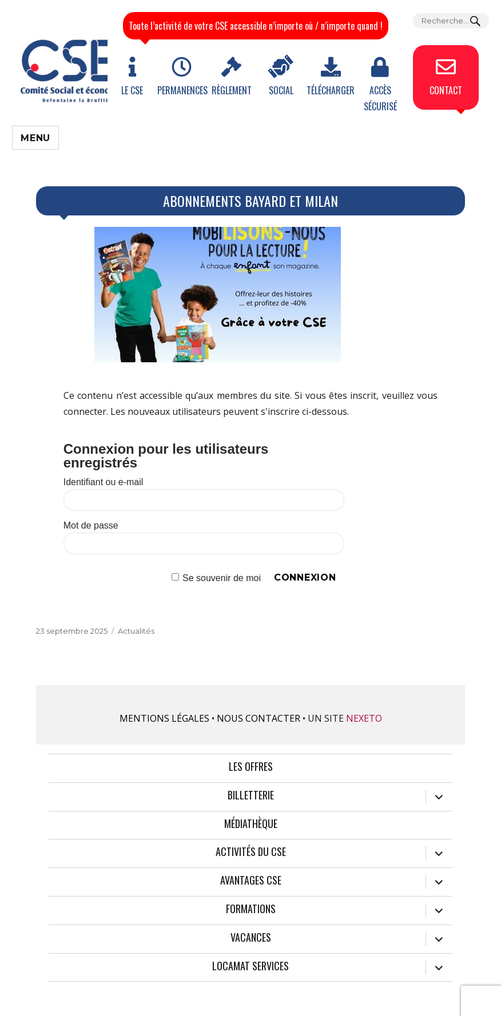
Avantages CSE (250, 880)
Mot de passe (90, 525)
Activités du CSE (251, 852)
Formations (251, 909)
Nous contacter (258, 718)
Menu (35, 138)
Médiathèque (250, 824)
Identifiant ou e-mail (103, 482)
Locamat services (250, 966)
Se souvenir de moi (221, 577)
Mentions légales (164, 718)
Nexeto (364, 718)
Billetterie (251, 795)
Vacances (250, 938)
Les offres (251, 767)
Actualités (136, 630)
